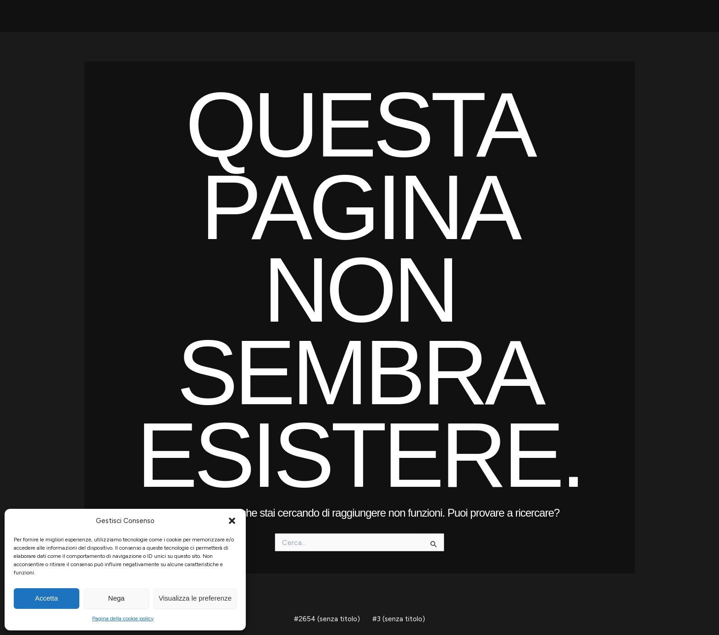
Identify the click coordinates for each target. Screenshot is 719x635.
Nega (116, 598)
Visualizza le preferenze (195, 598)
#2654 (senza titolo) (328, 618)
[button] (232, 520)
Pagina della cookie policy (123, 618)
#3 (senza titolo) (397, 618)
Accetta (46, 598)
